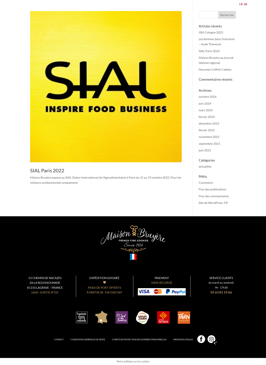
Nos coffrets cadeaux (87, 1)
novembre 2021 (209, 136)
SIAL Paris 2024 (209, 51)
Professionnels (177, 1)
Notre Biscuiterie (120, 1)
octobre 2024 (207, 96)
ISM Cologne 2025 (211, 32)
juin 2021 (205, 150)
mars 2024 (206, 110)
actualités (205, 166)
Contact (59, 339)
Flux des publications (212, 189)
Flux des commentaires (214, 196)
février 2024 (207, 116)
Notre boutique (149, 1)
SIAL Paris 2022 (47, 170)
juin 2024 (205, 103)
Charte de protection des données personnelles (139, 339)
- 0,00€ (224, 4)
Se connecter (202, 4)
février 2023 (207, 130)
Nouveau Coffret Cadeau (215, 69)
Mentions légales (183, 339)
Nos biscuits (57, 1)
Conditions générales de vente (88, 339)
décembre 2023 (209, 123)
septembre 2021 (209, 143)
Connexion (206, 182)
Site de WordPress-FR (213, 202)
